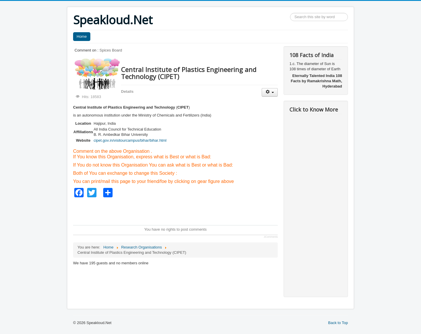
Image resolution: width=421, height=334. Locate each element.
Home (82, 36)
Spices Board (110, 50)
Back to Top (338, 323)
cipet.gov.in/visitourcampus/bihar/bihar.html (130, 140)
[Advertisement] (179, 210)
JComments (271, 236)
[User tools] (270, 92)
